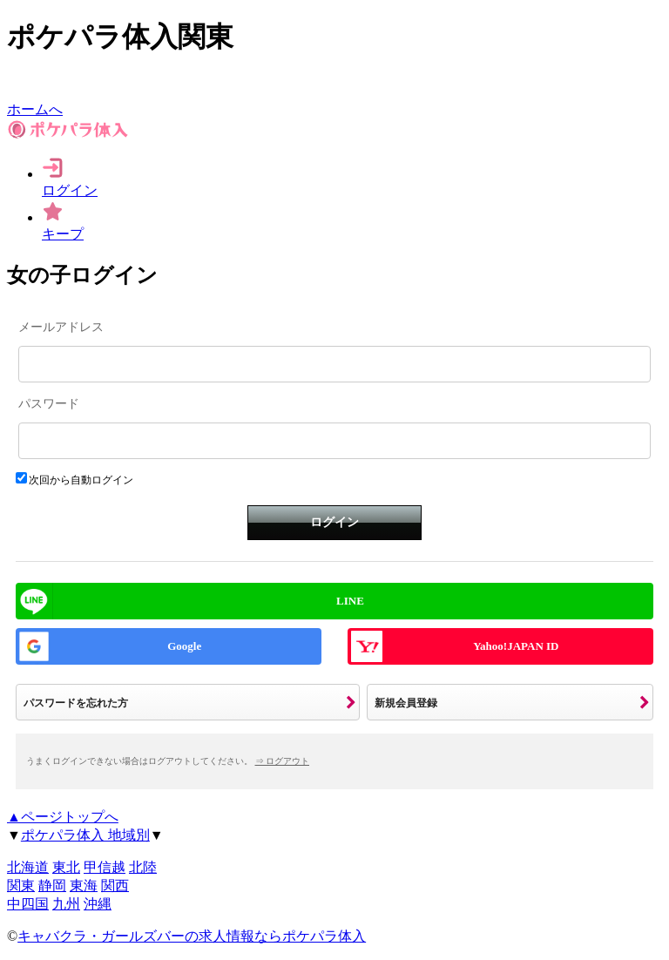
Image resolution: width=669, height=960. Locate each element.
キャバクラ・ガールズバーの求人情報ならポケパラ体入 (191, 936)
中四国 (28, 903)
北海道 (28, 867)
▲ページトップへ (62, 816)
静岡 (52, 885)
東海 (84, 885)
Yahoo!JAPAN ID (515, 645)
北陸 (143, 867)
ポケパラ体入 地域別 (85, 835)
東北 (66, 867)
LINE (350, 600)
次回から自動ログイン (81, 480)
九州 (66, 903)
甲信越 (104, 867)
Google (184, 645)
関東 (21, 885)
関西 (115, 885)
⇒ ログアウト (282, 761)
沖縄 (98, 903)
